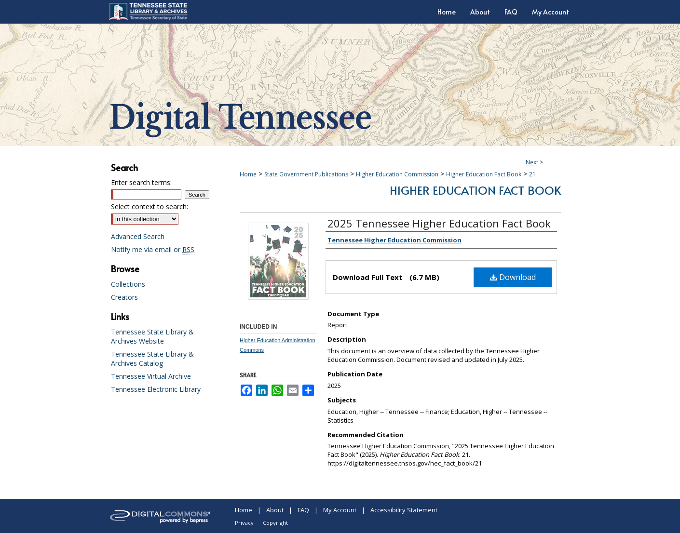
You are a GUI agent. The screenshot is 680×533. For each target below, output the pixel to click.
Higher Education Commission (397, 174)
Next (532, 162)
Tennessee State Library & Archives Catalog (152, 358)
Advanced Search (137, 236)
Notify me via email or (152, 249)
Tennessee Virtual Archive (151, 376)
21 (532, 174)
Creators (124, 297)
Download (513, 277)
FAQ (303, 510)
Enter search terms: (141, 182)
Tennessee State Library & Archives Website (152, 336)
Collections (128, 284)
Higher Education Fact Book (483, 174)
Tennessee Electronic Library (156, 389)
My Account (339, 510)
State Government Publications (306, 174)
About (275, 510)
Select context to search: (149, 206)
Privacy (244, 522)
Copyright (275, 522)
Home (248, 174)
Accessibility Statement (403, 510)
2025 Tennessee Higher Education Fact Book (439, 223)
